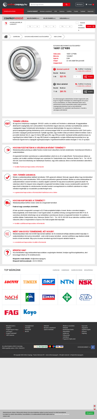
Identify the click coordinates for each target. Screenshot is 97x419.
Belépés (80, 4)
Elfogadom (90, 413)
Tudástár (82, 11)
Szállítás (69, 11)
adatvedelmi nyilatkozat (62, 414)
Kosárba (88, 76)
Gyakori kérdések (49, 329)
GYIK (55, 11)
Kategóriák (28, 329)
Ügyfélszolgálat (86, 329)
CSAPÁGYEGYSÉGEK (76, 270)
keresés (90, 26)
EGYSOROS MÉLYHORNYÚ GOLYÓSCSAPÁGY (37, 36)
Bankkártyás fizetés (68, 329)
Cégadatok (85, 327)
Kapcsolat (90, 11)
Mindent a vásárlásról (46, 11)
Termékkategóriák (9, 11)
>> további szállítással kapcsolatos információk (29, 223)
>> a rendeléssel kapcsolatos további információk (29, 242)
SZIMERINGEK (65, 270)
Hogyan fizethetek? (11, 333)
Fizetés (76, 11)
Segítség (84, 333)
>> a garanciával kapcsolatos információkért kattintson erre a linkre (35, 192)
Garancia (61, 11)
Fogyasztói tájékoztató (69, 339)
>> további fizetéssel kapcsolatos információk (28, 167)
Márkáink (46, 326)
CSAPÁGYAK (16, 36)
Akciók (27, 331)
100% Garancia (10, 335)
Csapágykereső (32, 11)
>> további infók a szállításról (83, 71)
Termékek (27, 327)
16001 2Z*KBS (58, 36)
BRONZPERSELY (88, 270)
